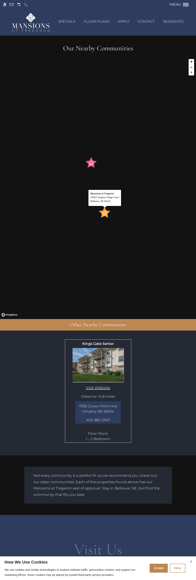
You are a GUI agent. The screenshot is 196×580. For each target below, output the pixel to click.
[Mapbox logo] (9, 315)
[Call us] (26, 4)
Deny (177, 568)
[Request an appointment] (19, 4)
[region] (98, 187)
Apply (123, 21)
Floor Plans (96, 21)
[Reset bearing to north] (191, 72)
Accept (159, 568)
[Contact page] (11, 4)
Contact (146, 21)
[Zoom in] (191, 61)
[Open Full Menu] (181, 4)
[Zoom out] (191, 67)
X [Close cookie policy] (191, 561)
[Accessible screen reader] (4, 4)
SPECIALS (66, 21)
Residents (173, 21)
